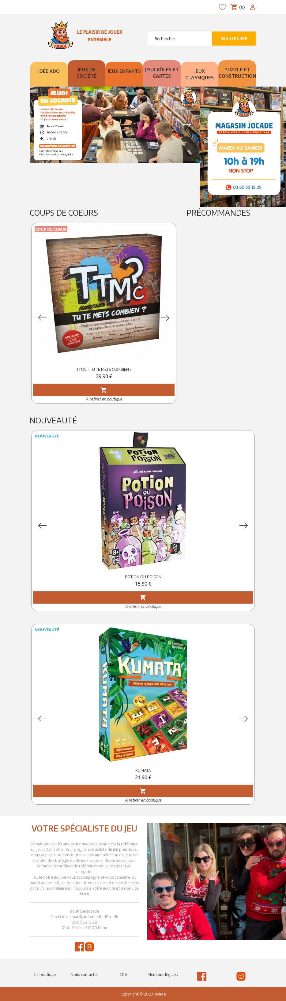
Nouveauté (53, 420)
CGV (123, 974)
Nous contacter (84, 974)
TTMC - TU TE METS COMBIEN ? (104, 369)
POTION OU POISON (143, 576)
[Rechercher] (180, 39)
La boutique (45, 974)
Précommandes (218, 212)
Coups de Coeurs (64, 212)
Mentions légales (163, 974)
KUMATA (143, 770)
